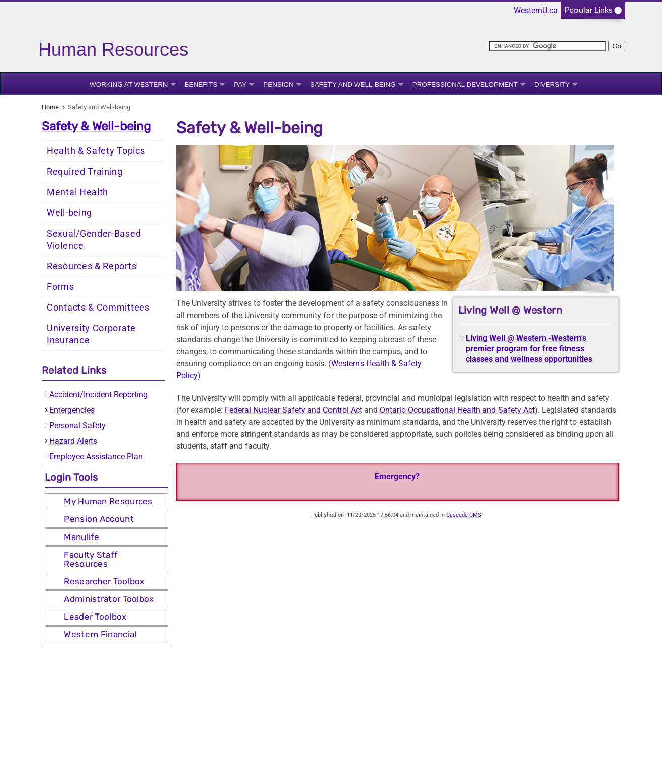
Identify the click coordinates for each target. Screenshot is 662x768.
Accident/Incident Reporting (98, 394)
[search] (547, 46)
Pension (278, 84)
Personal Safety (77, 425)
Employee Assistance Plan (96, 457)
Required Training (85, 172)
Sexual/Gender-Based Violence (94, 239)
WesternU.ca (536, 10)
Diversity (552, 84)
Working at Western (129, 84)
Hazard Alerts (73, 441)
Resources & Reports (91, 266)
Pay (240, 84)
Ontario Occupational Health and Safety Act (457, 410)
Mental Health (77, 192)
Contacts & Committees (98, 307)
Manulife (81, 537)
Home (50, 107)
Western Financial (100, 634)
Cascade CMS (463, 515)
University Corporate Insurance (91, 334)
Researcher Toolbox (104, 581)
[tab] (106, 501)
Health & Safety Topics (96, 151)
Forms (60, 287)
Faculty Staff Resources (91, 559)
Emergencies (72, 410)
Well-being (69, 213)
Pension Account (99, 519)
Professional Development (465, 84)
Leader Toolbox (95, 616)
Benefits (201, 84)
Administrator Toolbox (109, 599)
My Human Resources (108, 501)
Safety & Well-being (96, 126)
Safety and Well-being (353, 84)
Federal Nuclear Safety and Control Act (293, 410)
